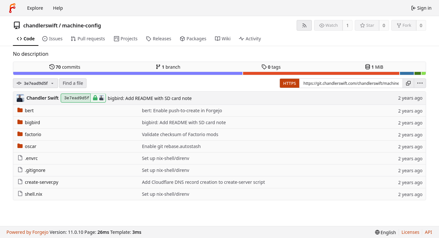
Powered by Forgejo (27, 232)
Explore (35, 8)
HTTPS (289, 83)
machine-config (81, 25)
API (428, 232)
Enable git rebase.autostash (171, 146)
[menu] (420, 83)
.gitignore (31, 170)
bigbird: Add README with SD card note (150, 98)
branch (168, 67)
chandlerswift (40, 25)
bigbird (28, 122)
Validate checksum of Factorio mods (180, 134)
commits (64, 67)
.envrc (27, 158)
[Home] (12, 8)
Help (58, 8)
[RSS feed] (304, 25)
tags (271, 67)
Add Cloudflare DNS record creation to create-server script (203, 182)
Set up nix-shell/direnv (165, 158)
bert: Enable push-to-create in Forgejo (182, 110)
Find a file (73, 83)
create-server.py (37, 182)
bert (25, 110)
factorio (29, 134)
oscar (26, 146)
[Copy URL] (408, 83)
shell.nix (29, 194)
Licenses (411, 232)
